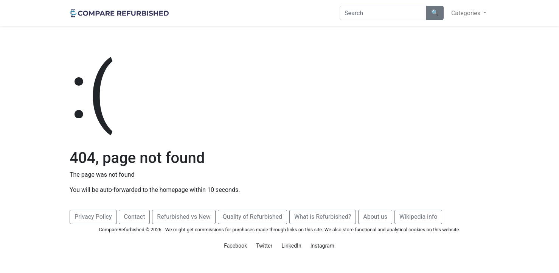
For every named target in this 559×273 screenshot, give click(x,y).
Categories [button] (466, 13)
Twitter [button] (264, 246)
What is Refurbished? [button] (322, 216)
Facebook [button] (235, 246)
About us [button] (375, 216)
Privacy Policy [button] (93, 216)
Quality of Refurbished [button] (252, 216)
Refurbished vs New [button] (183, 216)
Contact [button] (134, 216)
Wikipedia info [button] (418, 216)
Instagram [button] (322, 246)
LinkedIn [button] (291, 246)
